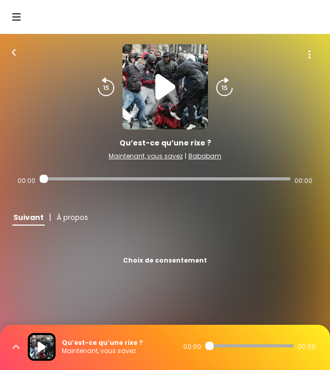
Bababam (204, 156)
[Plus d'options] (309, 54)
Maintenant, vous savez (146, 156)
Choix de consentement (165, 260)
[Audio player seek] (165, 179)
